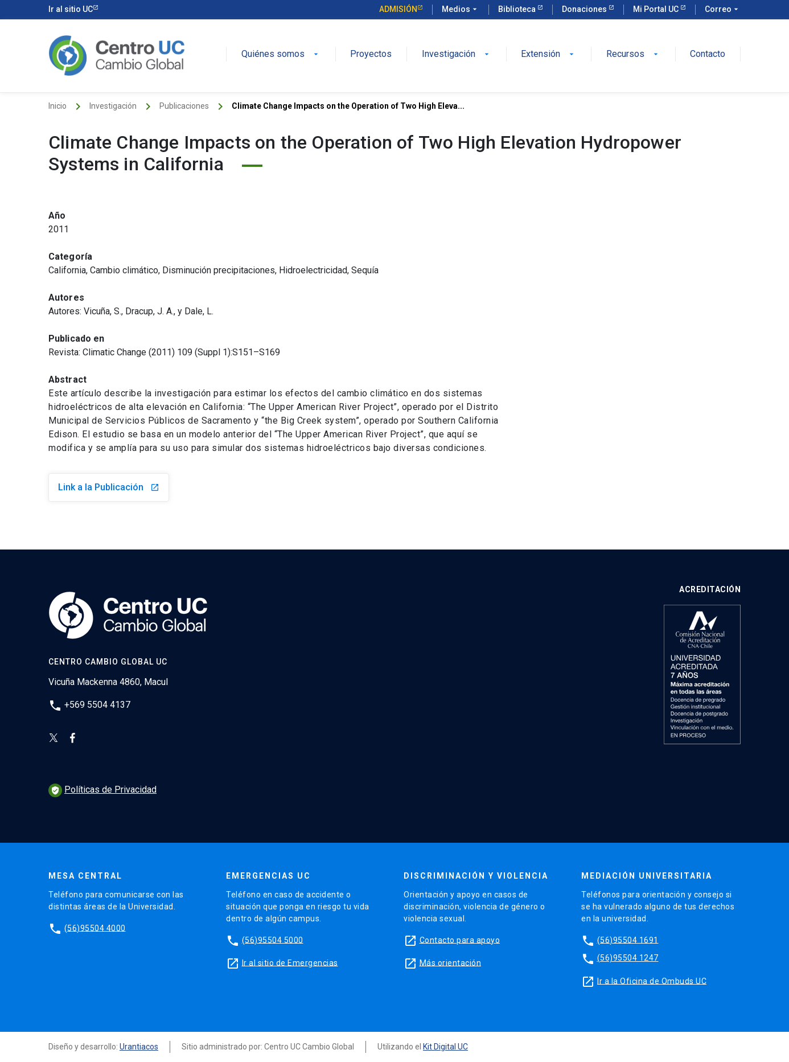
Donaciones (585, 9)
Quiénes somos (280, 54)
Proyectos (371, 54)
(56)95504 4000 (95, 927)
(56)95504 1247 (628, 958)
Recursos (633, 54)
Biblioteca (517, 9)
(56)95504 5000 (272, 939)
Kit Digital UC (445, 1046)
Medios (460, 10)
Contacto (707, 54)
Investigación (456, 54)
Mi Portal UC (656, 9)
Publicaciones (184, 105)
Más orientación (451, 962)
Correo (723, 10)
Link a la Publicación (108, 487)
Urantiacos (139, 1046)
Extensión (548, 54)
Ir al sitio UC (70, 9)
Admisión (398, 9)
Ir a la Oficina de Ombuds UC (651, 980)
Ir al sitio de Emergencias (290, 962)
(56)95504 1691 (628, 939)
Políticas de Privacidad (102, 789)
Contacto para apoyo (460, 939)
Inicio (57, 105)
